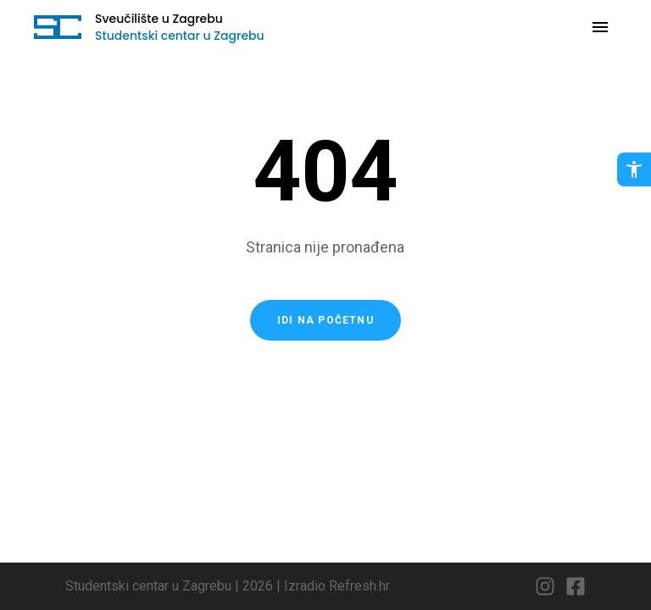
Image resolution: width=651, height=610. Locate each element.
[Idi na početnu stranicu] (57, 27)
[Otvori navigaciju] (600, 27)
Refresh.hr (359, 586)
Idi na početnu (325, 320)
